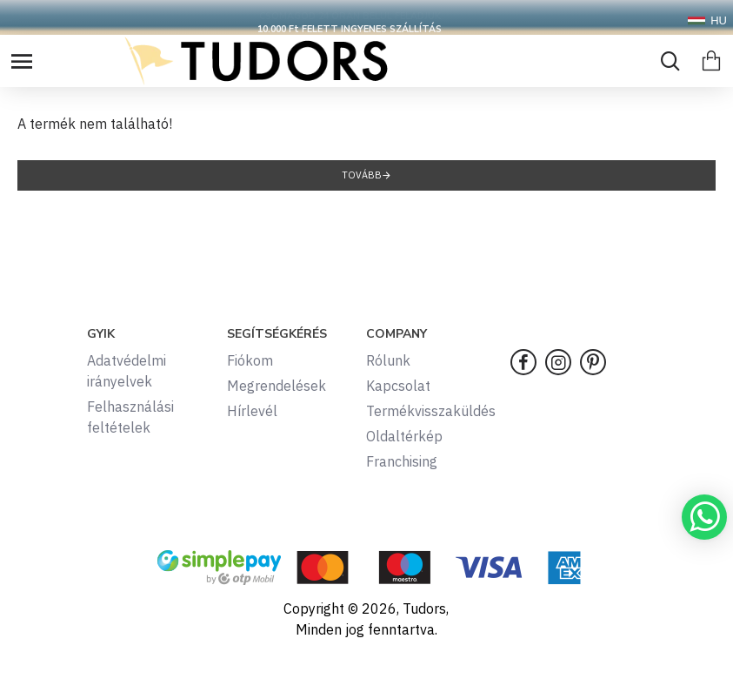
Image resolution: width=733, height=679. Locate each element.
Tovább (362, 175)
